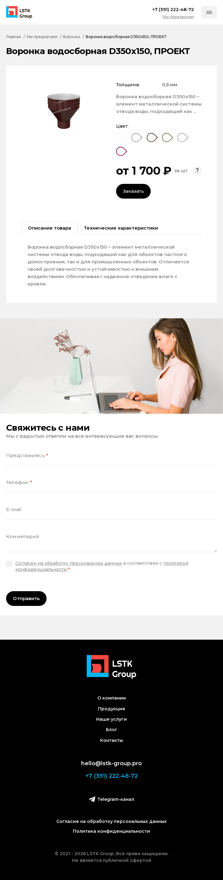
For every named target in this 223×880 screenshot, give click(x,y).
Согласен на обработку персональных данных (68, 563)
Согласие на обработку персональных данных (111, 821)
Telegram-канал (111, 799)
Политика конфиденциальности (111, 831)
